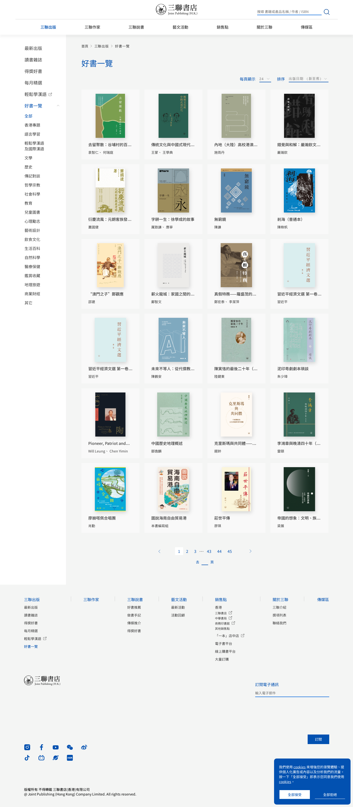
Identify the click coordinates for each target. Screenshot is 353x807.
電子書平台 (223, 643)
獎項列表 (279, 615)
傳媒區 (307, 27)
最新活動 (178, 607)
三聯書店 (221, 613)
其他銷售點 (222, 628)
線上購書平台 (225, 651)
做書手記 (134, 615)
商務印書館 (222, 623)
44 (219, 551)
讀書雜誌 (33, 59)
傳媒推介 (134, 622)
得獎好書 (33, 71)
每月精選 (33, 82)
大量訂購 (222, 659)
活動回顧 (178, 615)
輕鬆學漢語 (36, 94)
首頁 (84, 46)
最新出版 (33, 48)
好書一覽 (33, 105)
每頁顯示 (247, 79)
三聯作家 (92, 27)
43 (209, 551)
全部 (28, 116)
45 (229, 551)
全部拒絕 (330, 794)
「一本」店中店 (227, 635)
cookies (299, 766)
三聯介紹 (279, 607)
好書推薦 (134, 607)
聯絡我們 (279, 622)
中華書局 (221, 618)
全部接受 (295, 794)
